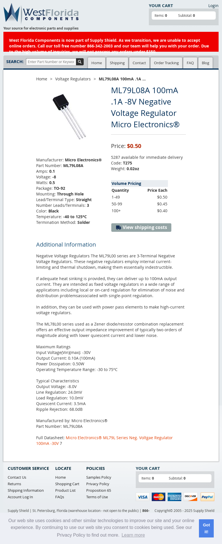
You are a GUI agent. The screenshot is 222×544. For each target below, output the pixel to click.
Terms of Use (97, 496)
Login (213, 5)
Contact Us (17, 477)
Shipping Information (26, 490)
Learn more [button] (133, 535)
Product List (65, 490)
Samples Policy (98, 477)
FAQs (59, 496)
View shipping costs (141, 227)
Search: (15, 61)
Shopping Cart (67, 483)
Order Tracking (166, 62)
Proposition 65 (98, 490)
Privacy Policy (97, 483)
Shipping (117, 62)
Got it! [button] (206, 528)
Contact (139, 62)
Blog (205, 62)
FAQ (190, 62)
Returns (14, 483)
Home (96, 62)
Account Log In (20, 496)
